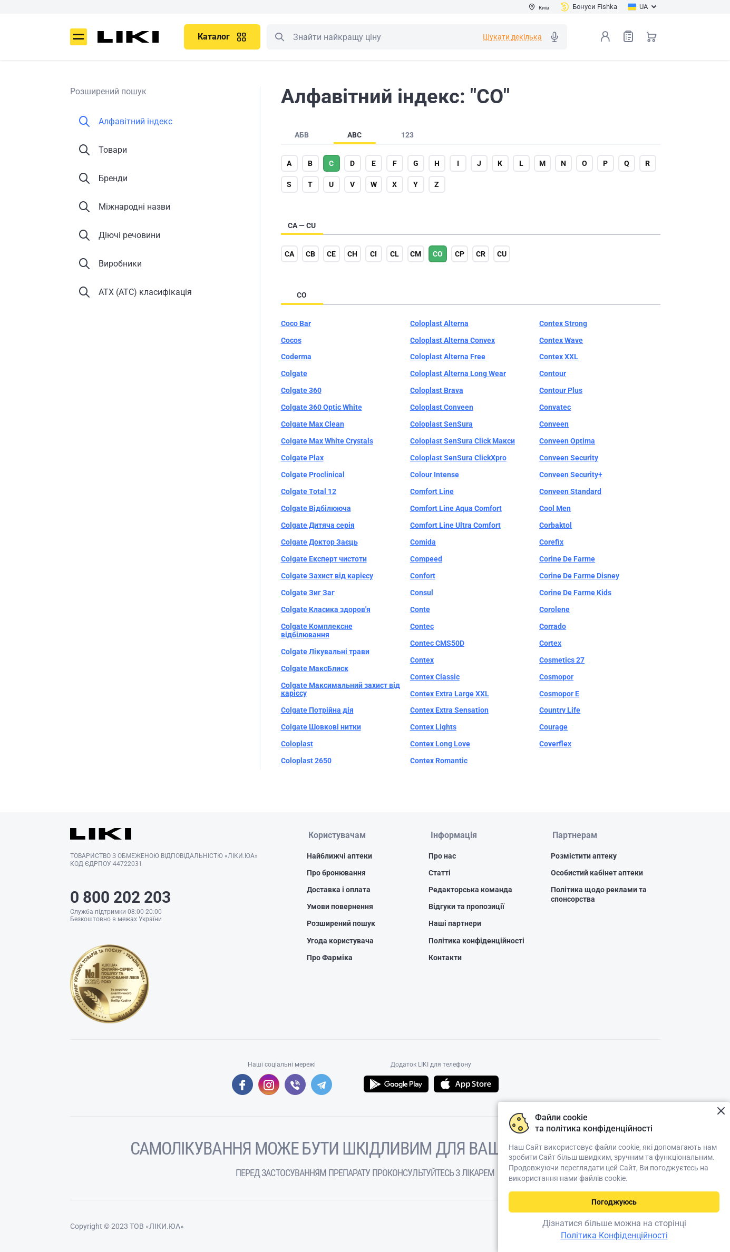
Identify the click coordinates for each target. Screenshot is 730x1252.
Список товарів (628, 36)
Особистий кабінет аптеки (597, 873)
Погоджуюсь (614, 1202)
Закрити (721, 1111)
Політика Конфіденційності (614, 1235)
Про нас (442, 856)
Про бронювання (336, 873)
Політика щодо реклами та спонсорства (599, 895)
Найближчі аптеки (339, 856)
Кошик (651, 36)
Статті (440, 873)
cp (459, 254)
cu (502, 254)
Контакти (445, 958)
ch (352, 254)
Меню (78, 36)
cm (415, 254)
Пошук (279, 37)
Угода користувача (340, 941)
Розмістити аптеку (584, 856)
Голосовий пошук (554, 36)
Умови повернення (340, 907)
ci (373, 254)
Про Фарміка (330, 958)
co (438, 254)
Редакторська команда (470, 890)
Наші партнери (455, 924)
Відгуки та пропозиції (466, 907)
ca (289, 254)
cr (480, 254)
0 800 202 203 (120, 897)
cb (310, 254)
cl (394, 254)
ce (331, 254)
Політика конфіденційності (476, 941)
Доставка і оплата (339, 890)
